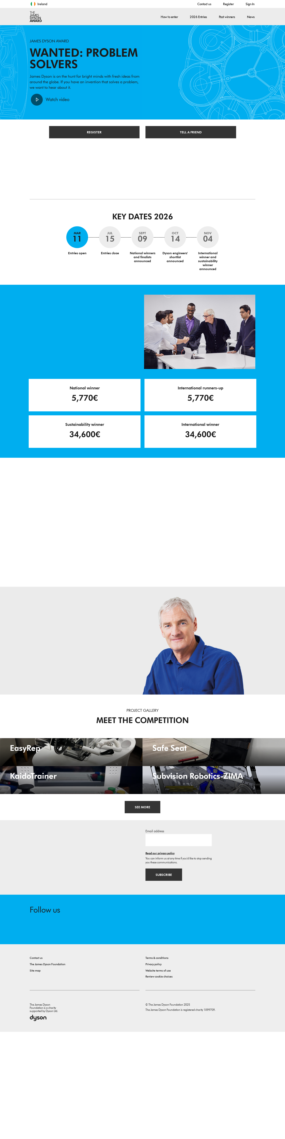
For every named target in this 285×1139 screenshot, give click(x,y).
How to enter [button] (169, 17)
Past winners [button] (227, 17)
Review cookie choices (159, 1083)
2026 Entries (198, 17)
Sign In (250, 4)
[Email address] (178, 946)
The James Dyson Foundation (47, 1071)
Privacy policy (153, 1071)
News (251, 17)
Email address (154, 938)
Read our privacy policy (160, 960)
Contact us (204, 4)
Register (228, 4)
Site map (35, 1078)
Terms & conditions (156, 1065)
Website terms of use (158, 1078)
